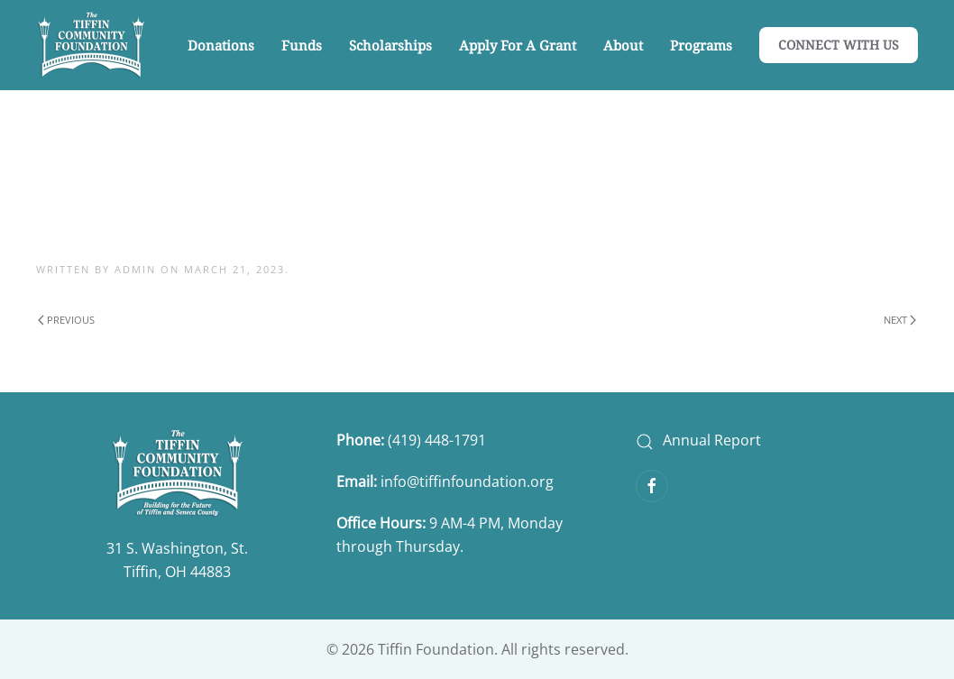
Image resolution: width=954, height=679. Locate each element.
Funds (301, 45)
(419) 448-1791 (439, 440)
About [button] (623, 45)
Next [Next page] (900, 319)
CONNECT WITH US (838, 44)
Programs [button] (701, 45)
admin (135, 269)
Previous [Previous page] (66, 319)
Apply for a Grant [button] (517, 45)
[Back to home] (91, 45)
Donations (221, 45)
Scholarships (390, 45)
